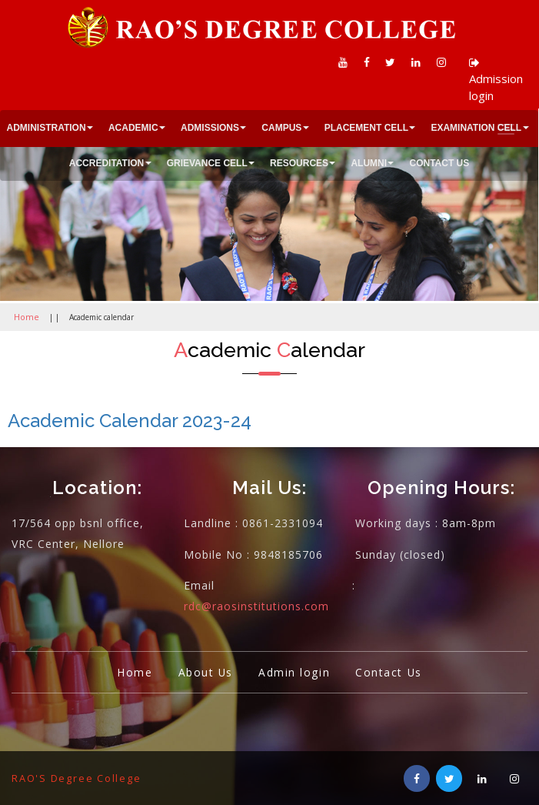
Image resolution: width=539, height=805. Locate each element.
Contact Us (393, 670)
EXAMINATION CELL (476, 127)
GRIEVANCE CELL (207, 163)
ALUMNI (369, 163)
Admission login (496, 80)
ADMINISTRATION (46, 127)
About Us (202, 670)
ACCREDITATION (107, 163)
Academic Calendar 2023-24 (129, 420)
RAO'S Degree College (78, 777)
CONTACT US (439, 163)
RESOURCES (299, 163)
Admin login (294, 670)
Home (24, 316)
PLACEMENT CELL (366, 127)
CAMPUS (281, 127)
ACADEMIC (133, 127)
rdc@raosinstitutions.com (256, 605)
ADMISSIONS (210, 127)
